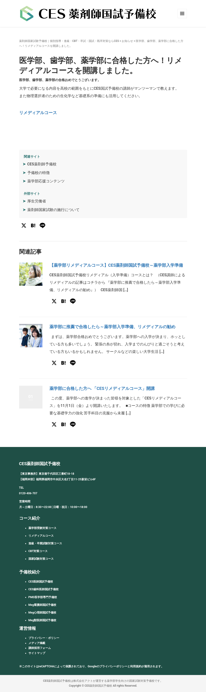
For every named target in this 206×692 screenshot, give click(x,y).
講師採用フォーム (39, 648)
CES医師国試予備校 (40, 581)
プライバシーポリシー (113, 666)
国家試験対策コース (41, 558)
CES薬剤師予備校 (41, 164)
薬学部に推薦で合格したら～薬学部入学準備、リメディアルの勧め (112, 326)
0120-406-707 (28, 493)
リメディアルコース (38, 112)
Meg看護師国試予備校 (42, 605)
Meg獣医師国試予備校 (42, 620)
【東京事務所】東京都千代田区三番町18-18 (46, 473)
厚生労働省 (36, 201)
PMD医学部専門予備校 (42, 597)
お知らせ (127, 41)
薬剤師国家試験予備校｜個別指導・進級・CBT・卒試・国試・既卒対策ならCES (69, 41)
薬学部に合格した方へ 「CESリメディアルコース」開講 (102, 388)
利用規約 (135, 666)
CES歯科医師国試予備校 (43, 589)
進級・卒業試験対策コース (45, 543)
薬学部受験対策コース (42, 528)
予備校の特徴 (38, 172)
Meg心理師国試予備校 (42, 612)
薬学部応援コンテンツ (46, 181)
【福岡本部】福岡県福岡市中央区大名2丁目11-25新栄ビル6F (57, 479)
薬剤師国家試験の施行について (53, 210)
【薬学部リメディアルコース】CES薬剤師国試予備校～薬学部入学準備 (116, 265)
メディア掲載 (36, 643)
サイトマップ (36, 653)
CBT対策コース (38, 551)
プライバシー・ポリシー (43, 638)
